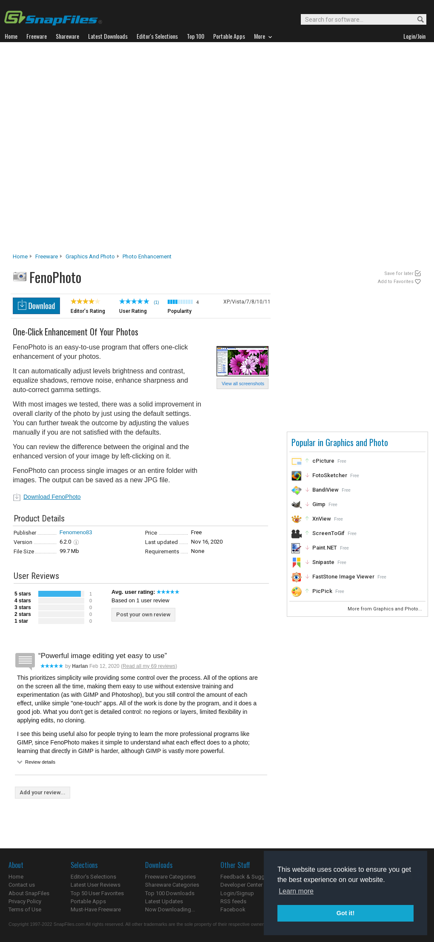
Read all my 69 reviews (149, 666)
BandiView (325, 490)
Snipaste (323, 562)
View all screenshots (243, 383)
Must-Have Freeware (96, 909)
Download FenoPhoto (52, 496)
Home (20, 256)
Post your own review (143, 614)
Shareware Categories (172, 885)
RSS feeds (233, 901)
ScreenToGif (328, 533)
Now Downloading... (170, 909)
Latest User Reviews (95, 885)
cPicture (323, 461)
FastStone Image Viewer (343, 576)
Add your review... (43, 792)
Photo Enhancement (147, 256)
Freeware (46, 256)
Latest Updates (164, 901)
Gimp (319, 504)
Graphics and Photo (90, 256)
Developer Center (241, 885)
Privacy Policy (25, 901)
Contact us (22, 885)
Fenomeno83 (76, 532)
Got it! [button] (345, 913)
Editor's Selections (93, 876)
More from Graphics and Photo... (385, 609)
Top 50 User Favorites (97, 893)
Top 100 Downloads (169, 893)
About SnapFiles (29, 893)
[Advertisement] (101, 150)
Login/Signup (237, 893)
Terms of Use (25, 909)
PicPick (322, 591)
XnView (321, 518)
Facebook (233, 909)
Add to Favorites (396, 281)
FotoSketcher (329, 475)
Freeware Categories (170, 876)
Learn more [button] (296, 891)
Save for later (399, 273)
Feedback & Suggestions (251, 876)
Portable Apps (88, 901)
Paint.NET (324, 547)
